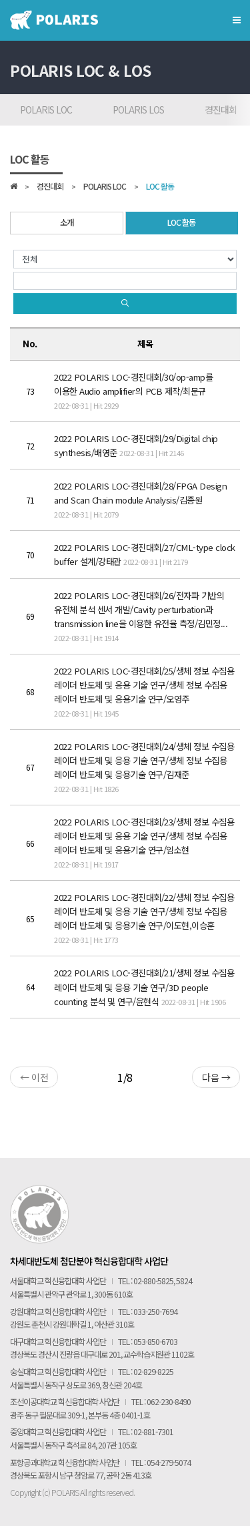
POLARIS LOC (46, 109)
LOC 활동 (160, 187)
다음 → (216, 1077)
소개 (66, 222)
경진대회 (50, 187)
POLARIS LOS (138, 109)
